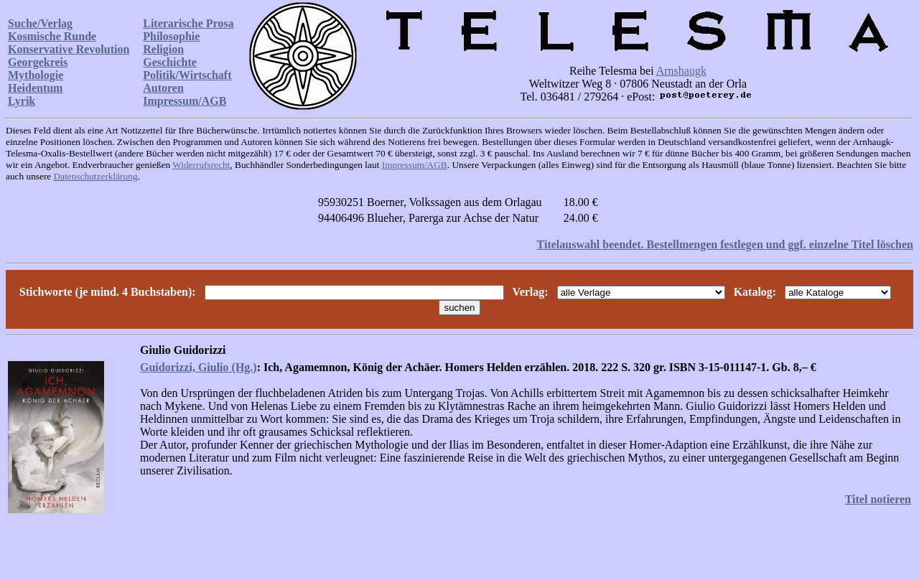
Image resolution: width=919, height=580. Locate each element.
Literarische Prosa (188, 23)
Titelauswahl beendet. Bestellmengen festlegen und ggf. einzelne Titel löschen (725, 244)
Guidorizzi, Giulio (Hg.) (198, 367)
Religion (163, 49)
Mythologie (35, 75)
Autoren (163, 88)
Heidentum (35, 88)
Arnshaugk (681, 71)
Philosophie (171, 36)
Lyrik (21, 101)
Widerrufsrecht (201, 164)
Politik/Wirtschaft (187, 75)
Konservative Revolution (68, 49)
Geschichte (170, 62)
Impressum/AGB (184, 101)
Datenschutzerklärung (96, 176)
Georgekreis (37, 62)
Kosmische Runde (52, 36)
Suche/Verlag (40, 23)
